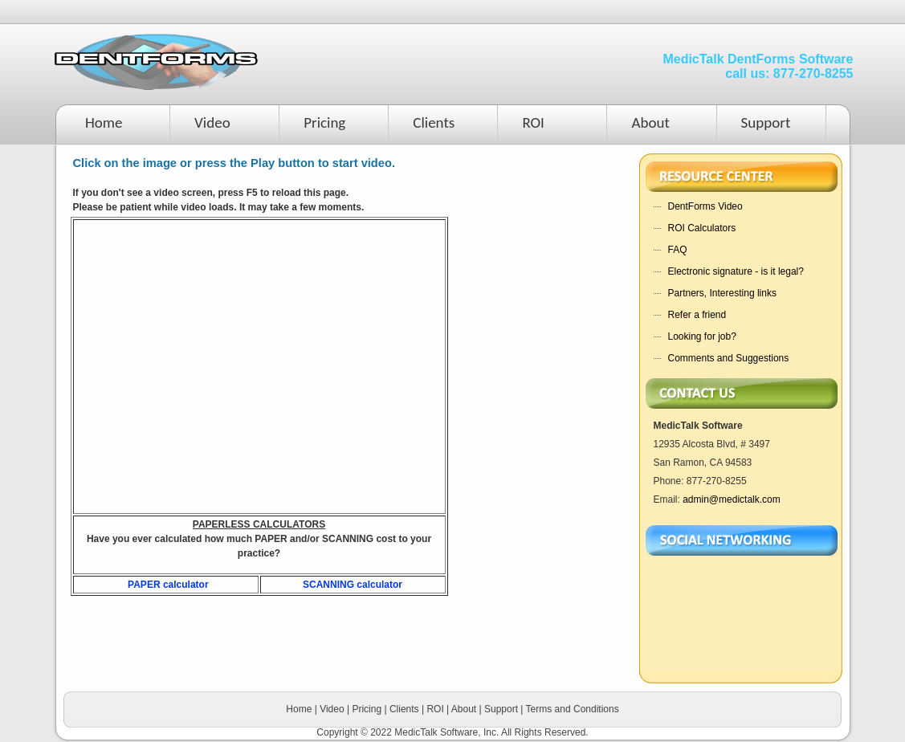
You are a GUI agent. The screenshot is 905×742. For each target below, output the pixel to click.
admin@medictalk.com (732, 499)
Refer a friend (697, 314)
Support (766, 122)
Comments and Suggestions (728, 358)
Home (104, 122)
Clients (434, 122)
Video (212, 122)
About (650, 122)
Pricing (324, 122)
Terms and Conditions (572, 709)
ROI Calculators (702, 228)
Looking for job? (702, 336)
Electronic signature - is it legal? (736, 271)
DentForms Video (705, 206)
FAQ (677, 249)
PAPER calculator (168, 584)
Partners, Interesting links (722, 293)
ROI (533, 122)
